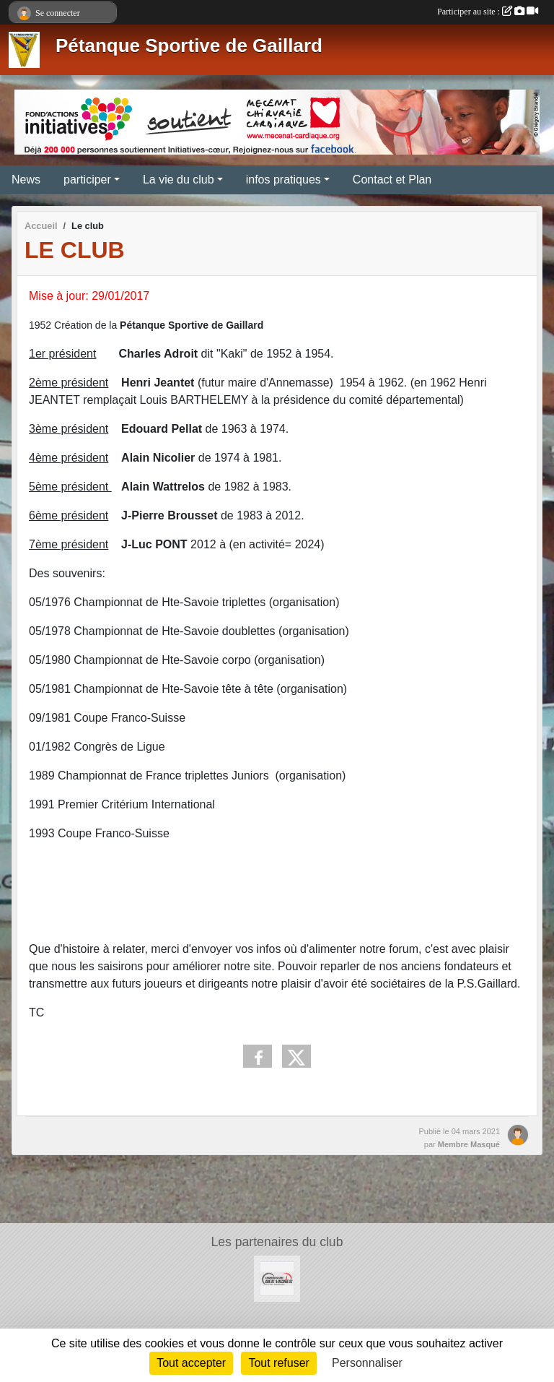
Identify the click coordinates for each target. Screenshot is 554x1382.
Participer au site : (487, 12)
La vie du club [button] (178, 179)
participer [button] (87, 179)
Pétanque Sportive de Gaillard (189, 45)
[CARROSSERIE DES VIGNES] (277, 1277)
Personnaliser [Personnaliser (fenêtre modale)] (367, 1363)
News (26, 179)
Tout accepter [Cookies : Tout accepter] (191, 1363)
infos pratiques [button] (283, 179)
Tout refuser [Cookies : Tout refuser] (278, 1363)
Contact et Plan (392, 179)
